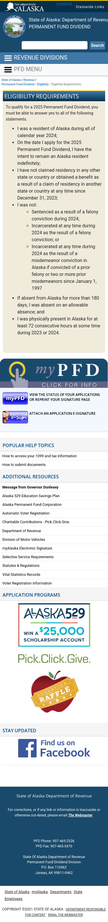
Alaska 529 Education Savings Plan (31, 496)
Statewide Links (90, 7)
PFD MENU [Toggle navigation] (23, 69)
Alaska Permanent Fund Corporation (32, 504)
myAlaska (40, 892)
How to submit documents (24, 464)
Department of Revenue (21, 531)
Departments (60, 892)
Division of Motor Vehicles (23, 539)
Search (97, 45)
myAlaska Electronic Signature (27, 548)
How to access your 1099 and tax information (39, 456)
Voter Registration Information (27, 583)
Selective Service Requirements (28, 557)
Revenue (29, 80)
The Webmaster (80, 815)
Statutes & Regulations (20, 565)
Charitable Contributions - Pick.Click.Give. (36, 522)
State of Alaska (25, 7)
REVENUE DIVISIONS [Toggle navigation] (35, 58)
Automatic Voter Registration (26, 513)
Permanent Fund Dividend (60, 26)
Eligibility (43, 84)
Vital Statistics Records (21, 574)
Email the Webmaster (65, 915)
